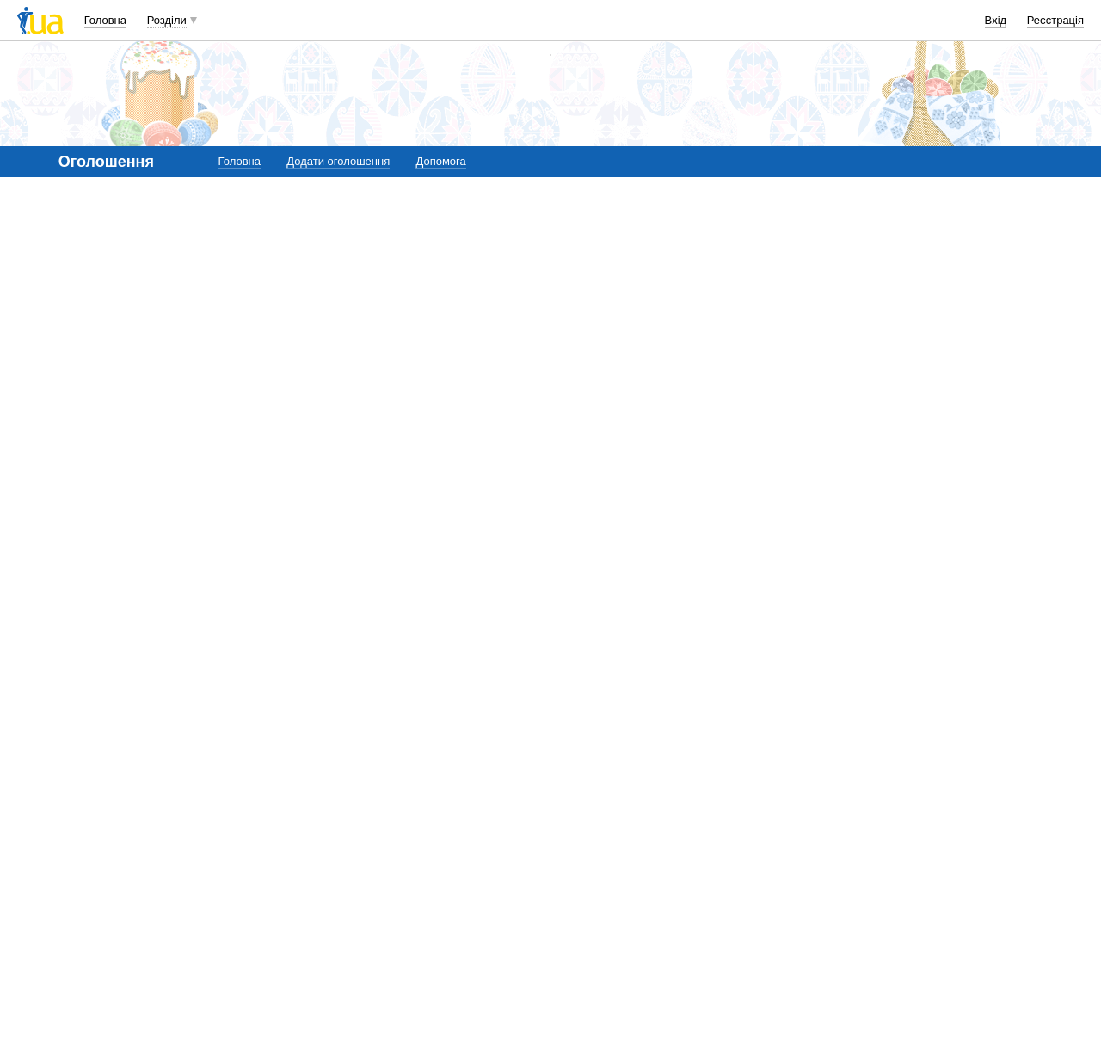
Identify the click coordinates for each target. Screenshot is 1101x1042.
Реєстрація (1055, 20)
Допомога (440, 161)
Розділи (167, 20)
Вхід (996, 20)
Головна (105, 20)
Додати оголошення (338, 161)
